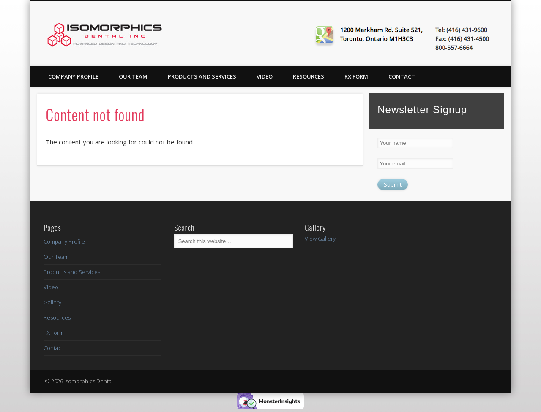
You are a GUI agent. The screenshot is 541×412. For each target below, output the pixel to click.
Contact (401, 76)
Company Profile (73, 76)
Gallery (52, 302)
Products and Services (202, 76)
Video (265, 76)
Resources (308, 76)
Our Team (133, 76)
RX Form (356, 76)
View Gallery (320, 238)
